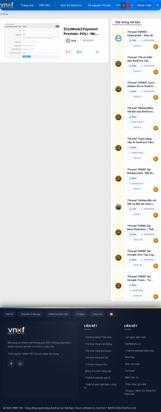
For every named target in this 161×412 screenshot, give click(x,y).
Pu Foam (130, 370)
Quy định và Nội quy (30, 314)
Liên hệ (9, 314)
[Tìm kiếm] (157, 5)
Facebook (11, 363)
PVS (73, 40)
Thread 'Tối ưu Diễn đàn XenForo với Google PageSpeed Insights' (139, 59)
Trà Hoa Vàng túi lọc (96, 364)
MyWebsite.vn (133, 343)
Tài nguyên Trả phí (99, 5)
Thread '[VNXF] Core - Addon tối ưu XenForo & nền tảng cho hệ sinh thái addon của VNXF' (141, 84)
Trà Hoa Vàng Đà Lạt (96, 357)
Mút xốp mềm (132, 364)
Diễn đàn (44, 5)
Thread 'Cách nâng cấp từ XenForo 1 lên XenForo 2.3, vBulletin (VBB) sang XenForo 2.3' (141, 140)
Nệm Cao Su (132, 377)
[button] (54, 5)
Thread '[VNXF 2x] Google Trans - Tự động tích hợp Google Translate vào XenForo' (140, 278)
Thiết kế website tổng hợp (139, 350)
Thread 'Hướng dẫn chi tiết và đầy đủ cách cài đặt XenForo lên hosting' (141, 202)
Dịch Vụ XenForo (71, 5)
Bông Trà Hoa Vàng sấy (98, 371)
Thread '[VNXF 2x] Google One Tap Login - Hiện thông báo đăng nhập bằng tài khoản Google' (141, 253)
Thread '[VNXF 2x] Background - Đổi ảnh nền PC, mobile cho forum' (140, 171)
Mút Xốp (129, 357)
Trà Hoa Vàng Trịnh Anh (98, 337)
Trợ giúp (80, 314)
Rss (20, 363)
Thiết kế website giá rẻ (97, 377)
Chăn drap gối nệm (135, 384)
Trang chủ (27, 5)
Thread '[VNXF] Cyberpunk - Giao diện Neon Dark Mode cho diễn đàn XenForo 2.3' (141, 33)
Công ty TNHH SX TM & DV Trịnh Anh (140, 392)
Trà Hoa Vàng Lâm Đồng (98, 344)
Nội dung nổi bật (128, 22)
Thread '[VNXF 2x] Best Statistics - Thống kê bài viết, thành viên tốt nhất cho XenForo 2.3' (141, 227)
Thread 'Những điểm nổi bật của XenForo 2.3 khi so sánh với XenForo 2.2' (140, 109)
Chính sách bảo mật (58, 314)
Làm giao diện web (135, 337)
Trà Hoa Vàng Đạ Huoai (98, 350)
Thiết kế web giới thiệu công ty (100, 386)
